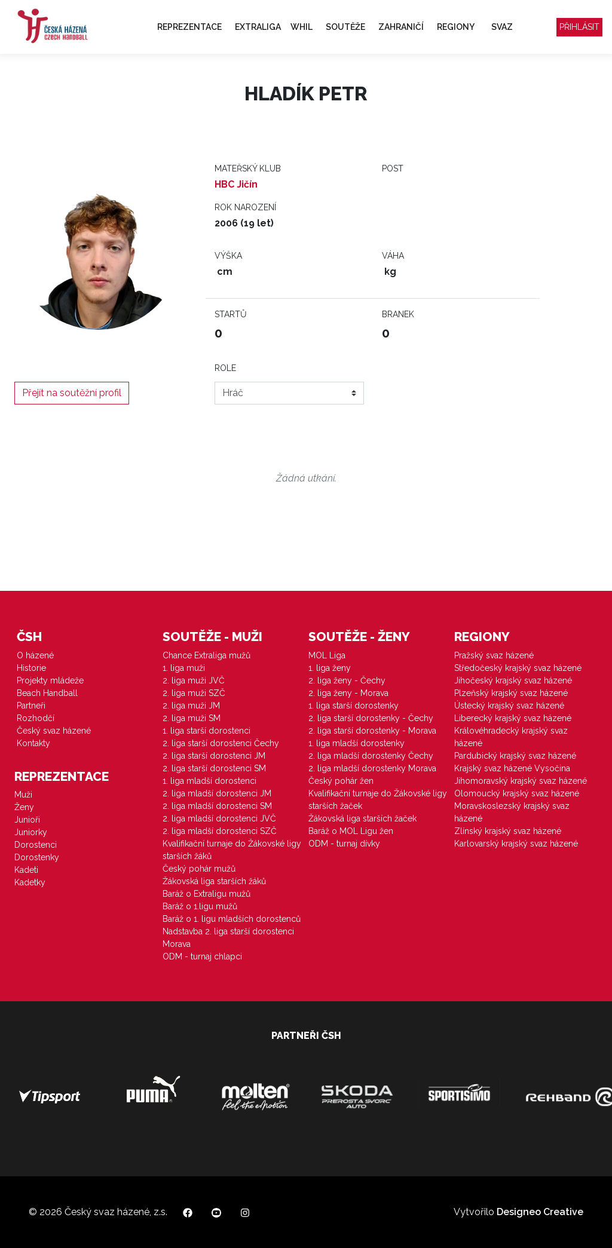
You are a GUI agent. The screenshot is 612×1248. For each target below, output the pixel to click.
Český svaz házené (54, 730)
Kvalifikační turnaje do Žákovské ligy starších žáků (232, 850)
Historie (31, 668)
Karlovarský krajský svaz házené (516, 843)
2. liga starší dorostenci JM (214, 756)
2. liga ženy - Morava (348, 693)
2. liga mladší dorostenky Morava (372, 768)
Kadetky (29, 882)
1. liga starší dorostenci (206, 730)
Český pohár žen (341, 781)
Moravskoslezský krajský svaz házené (512, 812)
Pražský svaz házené (494, 655)
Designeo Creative (540, 1212)
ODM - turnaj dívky (344, 843)
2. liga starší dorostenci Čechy (221, 743)
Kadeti (26, 870)
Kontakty (33, 743)
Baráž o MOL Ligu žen (350, 831)
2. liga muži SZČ (194, 693)
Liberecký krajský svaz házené (512, 718)
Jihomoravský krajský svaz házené (520, 781)
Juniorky (30, 832)
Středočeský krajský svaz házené (518, 668)
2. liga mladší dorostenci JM (217, 793)
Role (225, 368)
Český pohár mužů (199, 868)
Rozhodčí (35, 718)
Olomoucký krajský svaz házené (516, 793)
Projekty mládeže (50, 680)
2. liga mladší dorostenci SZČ (220, 831)
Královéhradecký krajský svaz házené (511, 737)
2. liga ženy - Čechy (346, 680)
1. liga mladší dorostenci (209, 781)
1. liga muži (184, 668)
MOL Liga (326, 655)
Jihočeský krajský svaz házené (513, 680)
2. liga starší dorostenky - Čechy (370, 718)
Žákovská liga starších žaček (362, 818)
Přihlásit (579, 27)
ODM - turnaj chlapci (202, 956)
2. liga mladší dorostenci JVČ (219, 818)
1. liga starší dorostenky (353, 705)
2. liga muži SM (192, 718)
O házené (35, 655)
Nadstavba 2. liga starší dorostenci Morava (228, 938)
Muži (23, 794)
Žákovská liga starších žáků (214, 881)
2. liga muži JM (191, 705)
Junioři (27, 819)
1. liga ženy (329, 668)
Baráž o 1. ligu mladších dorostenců (232, 919)
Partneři (31, 705)
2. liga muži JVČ (194, 680)
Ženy (24, 807)
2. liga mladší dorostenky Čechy (370, 756)
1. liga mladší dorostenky (356, 743)
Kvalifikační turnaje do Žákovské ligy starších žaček (377, 800)
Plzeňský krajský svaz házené (511, 693)
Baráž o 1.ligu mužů (200, 906)
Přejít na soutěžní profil (71, 392)
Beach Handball (47, 693)
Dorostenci (35, 845)
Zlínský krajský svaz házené (507, 831)
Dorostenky (36, 857)
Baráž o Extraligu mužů (206, 894)
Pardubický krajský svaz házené (515, 756)
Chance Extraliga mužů (206, 655)
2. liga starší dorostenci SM (214, 768)
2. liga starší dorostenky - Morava (372, 730)
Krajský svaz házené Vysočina (512, 768)
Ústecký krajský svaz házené (509, 705)
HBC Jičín (236, 184)
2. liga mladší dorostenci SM (217, 806)
